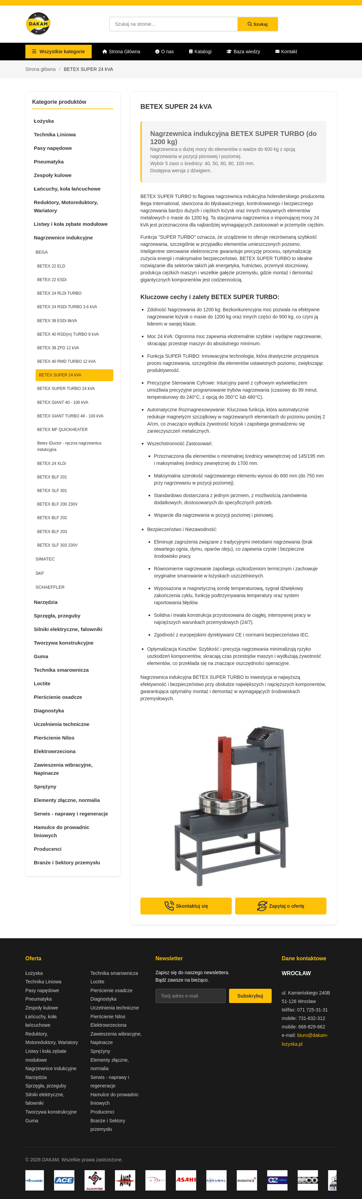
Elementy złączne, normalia (67, 800)
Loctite (42, 683)
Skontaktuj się (186, 906)
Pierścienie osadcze (58, 697)
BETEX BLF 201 (52, 477)
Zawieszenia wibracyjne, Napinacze (63, 769)
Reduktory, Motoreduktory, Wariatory (66, 206)
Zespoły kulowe (53, 175)
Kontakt (286, 51)
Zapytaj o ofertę (280, 906)
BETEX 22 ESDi (52, 279)
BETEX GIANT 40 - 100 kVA (62, 402)
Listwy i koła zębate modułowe (71, 224)
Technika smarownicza (61, 670)
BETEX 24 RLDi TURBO (59, 293)
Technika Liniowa (55, 134)
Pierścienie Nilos (54, 738)
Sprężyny (45, 786)
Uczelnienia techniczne (61, 724)
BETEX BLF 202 (52, 517)
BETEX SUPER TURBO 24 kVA (66, 388)
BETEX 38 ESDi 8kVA (57, 320)
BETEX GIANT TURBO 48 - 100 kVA (70, 416)
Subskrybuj (250, 996)
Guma (41, 656)
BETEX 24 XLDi (51, 463)
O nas (164, 51)
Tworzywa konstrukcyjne (63, 643)
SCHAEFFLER (50, 587)
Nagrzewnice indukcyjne (63, 237)
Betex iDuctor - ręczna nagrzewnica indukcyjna (69, 446)
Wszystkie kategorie (58, 51)
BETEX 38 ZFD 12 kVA (58, 348)
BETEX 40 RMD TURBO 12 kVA (66, 361)
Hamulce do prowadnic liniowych (61, 831)
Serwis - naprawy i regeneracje (71, 814)
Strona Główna (121, 51)
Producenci (48, 849)
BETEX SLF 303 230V (57, 545)
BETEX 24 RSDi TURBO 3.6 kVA (67, 306)
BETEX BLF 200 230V (57, 504)
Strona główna (40, 69)
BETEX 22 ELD (51, 266)
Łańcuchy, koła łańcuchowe (67, 189)
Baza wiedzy (243, 51)
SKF (40, 573)
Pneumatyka (49, 161)
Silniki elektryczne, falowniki (68, 629)
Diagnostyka (49, 710)
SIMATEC (45, 559)
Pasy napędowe (53, 148)
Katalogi (200, 51)
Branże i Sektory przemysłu (67, 862)
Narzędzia (46, 602)
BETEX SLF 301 (52, 490)
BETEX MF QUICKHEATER (62, 429)
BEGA (42, 252)
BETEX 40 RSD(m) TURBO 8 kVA (68, 334)
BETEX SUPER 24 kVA (60, 375)
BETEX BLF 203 (52, 531)
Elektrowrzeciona (54, 751)
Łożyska (44, 121)
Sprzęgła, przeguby (57, 615)
